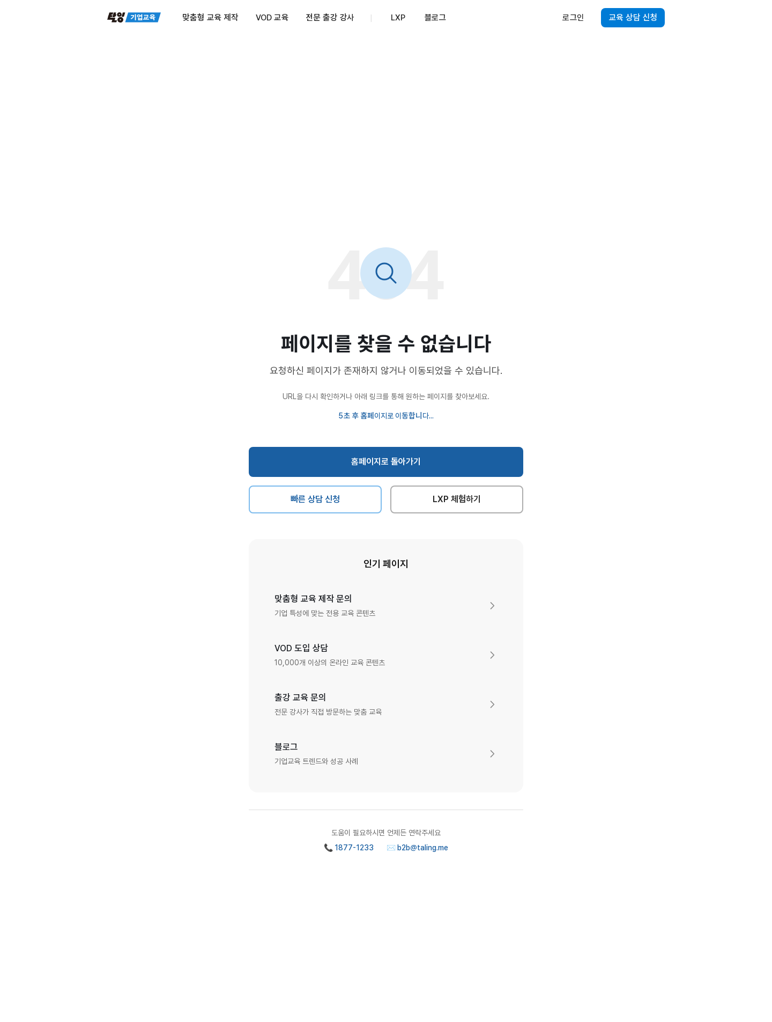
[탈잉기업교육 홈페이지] (134, 17)
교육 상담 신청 (632, 18)
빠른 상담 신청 (315, 499)
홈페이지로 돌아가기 (386, 462)
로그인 (573, 18)
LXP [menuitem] (398, 18)
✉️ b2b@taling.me (417, 847)
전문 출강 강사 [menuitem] (330, 18)
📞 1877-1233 (349, 847)
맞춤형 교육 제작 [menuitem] (210, 18)
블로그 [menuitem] (436, 18)
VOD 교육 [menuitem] (272, 18)
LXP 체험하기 (457, 499)
